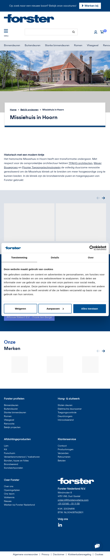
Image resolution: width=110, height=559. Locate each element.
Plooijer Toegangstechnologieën (41, 167)
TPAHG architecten (80, 163)
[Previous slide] (98, 198)
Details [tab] (55, 257)
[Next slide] (103, 198)
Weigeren (20, 308)
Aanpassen (55, 308)
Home (13, 109)
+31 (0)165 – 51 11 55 (69, 503)
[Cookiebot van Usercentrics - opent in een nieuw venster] (91, 248)
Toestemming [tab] (19, 257)
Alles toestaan (89, 308)
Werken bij (91, 5)
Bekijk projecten (29, 109)
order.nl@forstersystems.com (73, 500)
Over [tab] (91, 257)
